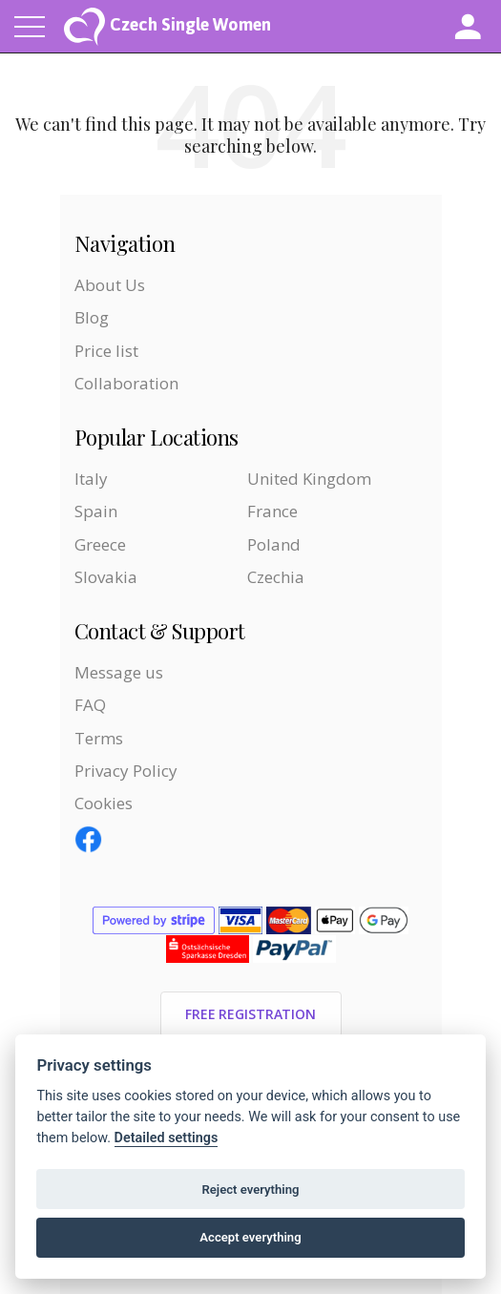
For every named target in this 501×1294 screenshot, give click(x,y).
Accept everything (250, 1237)
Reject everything (250, 1189)
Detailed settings (167, 1138)
